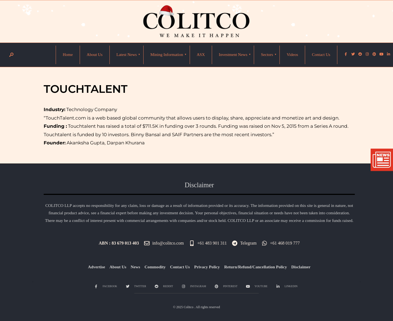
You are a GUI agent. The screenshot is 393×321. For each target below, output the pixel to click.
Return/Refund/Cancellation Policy (255, 266)
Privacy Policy (207, 266)
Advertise (96, 266)
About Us (95, 54)
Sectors (267, 54)
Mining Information (166, 54)
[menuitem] (127, 55)
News (135, 266)
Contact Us (321, 54)
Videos (292, 54)
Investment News (233, 54)
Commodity (155, 266)
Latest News (127, 54)
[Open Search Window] (11, 55)
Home (68, 54)
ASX (201, 54)
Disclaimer (301, 266)
